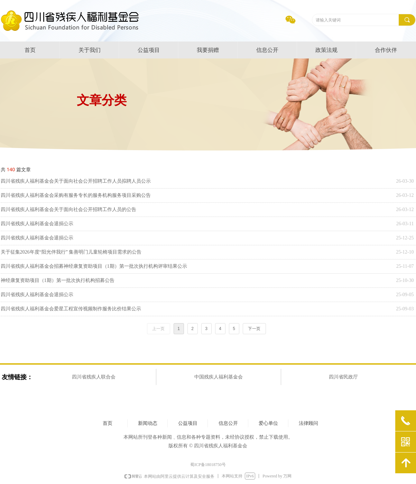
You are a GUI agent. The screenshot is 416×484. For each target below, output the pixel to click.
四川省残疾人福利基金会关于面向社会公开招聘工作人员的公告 (68, 209)
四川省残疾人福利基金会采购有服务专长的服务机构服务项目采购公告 (76, 195)
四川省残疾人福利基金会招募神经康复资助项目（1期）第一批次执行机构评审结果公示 (94, 266)
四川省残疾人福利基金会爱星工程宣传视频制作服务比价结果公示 (71, 308)
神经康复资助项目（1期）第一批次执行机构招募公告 (57, 280)
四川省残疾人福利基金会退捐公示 (37, 223)
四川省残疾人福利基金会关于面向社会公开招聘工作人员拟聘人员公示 (76, 181)
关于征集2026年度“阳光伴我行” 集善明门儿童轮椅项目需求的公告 (71, 252)
